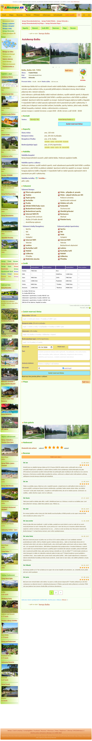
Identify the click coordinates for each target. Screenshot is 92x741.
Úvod (4, 15)
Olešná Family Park (7, 94)
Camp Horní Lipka (7, 578)
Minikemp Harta (7, 599)
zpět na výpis (34, 33)
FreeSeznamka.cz (8, 66)
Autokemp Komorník (7, 321)
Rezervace (56, 28)
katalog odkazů (67, 736)
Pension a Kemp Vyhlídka (9, 621)
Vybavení (35, 28)
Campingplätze (28, 730)
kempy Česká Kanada (9, 261)
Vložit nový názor (56, 457)
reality (34, 736)
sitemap (69, 730)
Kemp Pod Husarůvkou (9, 194)
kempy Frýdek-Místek (48, 21)
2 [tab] (56, 67)
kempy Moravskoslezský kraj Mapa (33, 23)
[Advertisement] (9, 716)
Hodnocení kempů (9, 54)
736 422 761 (34, 119)
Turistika (41, 178)
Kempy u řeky (7, 28)
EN (89, 15)
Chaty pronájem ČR (9, 33)
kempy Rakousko (52, 737)
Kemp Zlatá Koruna (7, 486)
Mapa (11, 15)
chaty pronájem (87, 736)
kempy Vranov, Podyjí (9, 273)
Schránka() (58, 15)
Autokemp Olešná (7, 77)
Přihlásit (37, 15)
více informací (75, 2)
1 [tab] (53, 67)
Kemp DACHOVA (6, 414)
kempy (10, 730)
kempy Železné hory (9, 275)
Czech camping (17, 730)
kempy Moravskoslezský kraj (31, 21)
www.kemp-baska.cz (65, 119)
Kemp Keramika (6, 288)
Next (89, 54)
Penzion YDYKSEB (7, 175)
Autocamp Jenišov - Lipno (9, 530)
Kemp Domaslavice (7, 215)
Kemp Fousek (6, 684)
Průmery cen (7, 57)
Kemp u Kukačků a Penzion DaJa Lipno (8, 441)
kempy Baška (44, 33)
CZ (79, 15)
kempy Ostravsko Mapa (53, 23)
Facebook (37, 730)
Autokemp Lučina (7, 156)
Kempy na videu (8, 52)
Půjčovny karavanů (9, 64)
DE (84, 15)
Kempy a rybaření (8, 23)
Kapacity (25, 28)
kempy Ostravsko (62, 21)
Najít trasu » (69, 71)
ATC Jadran (4, 429)
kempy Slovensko (8, 31)
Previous (23, 54)
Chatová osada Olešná (8, 114)
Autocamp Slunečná (8, 662)
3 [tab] (59, 67)
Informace (46, 15)
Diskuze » (65, 600)
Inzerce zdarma (8, 59)
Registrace (63, 730)
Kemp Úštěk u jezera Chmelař (8, 464)
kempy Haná (6, 266)
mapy (76, 736)
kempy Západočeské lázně (9, 264)
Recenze (20, 15)
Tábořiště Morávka (7, 238)
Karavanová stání (8, 21)
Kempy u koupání (8, 26)
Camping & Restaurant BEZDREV (9, 508)
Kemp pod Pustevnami (9, 641)
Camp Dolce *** (7, 551)
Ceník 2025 (45, 28)
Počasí (28, 15)
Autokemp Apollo (6, 336)
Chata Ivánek (6, 134)
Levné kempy (7, 61)
